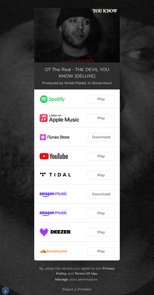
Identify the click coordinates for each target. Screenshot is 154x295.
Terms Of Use (86, 273)
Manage (61, 279)
